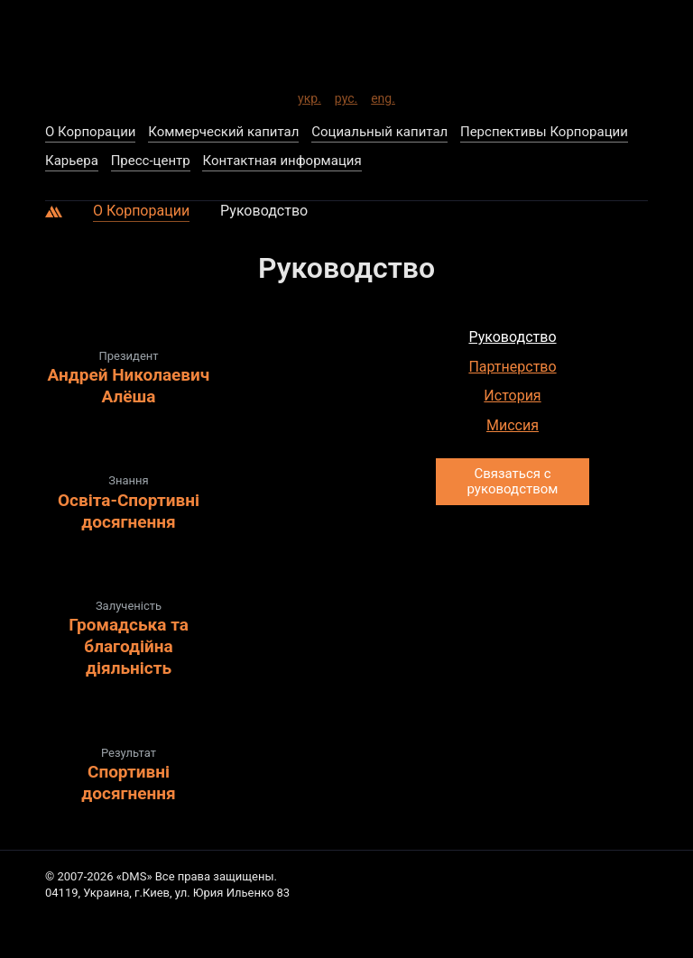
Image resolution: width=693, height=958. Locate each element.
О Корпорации (141, 210)
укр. (309, 95)
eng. (383, 95)
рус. (346, 95)
